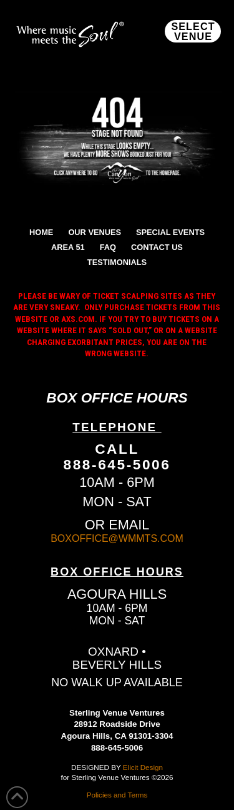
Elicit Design (143, 767)
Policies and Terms (117, 795)
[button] (193, 31)
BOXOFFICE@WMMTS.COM (117, 538)
